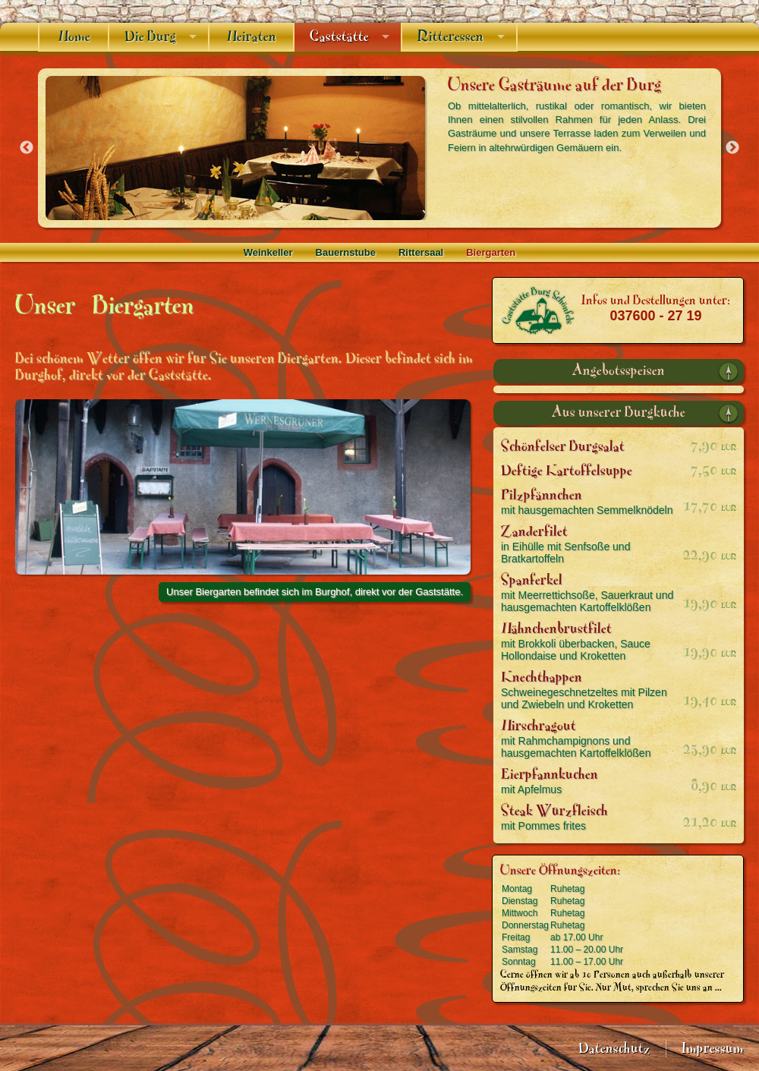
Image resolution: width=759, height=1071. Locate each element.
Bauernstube (346, 252)
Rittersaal (420, 252)
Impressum (713, 1049)
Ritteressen (450, 37)
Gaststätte (339, 37)
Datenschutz (614, 1049)
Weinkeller (268, 252)
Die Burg (150, 37)
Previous (26, 148)
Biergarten (490, 252)
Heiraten (251, 37)
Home (74, 37)
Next (732, 148)
